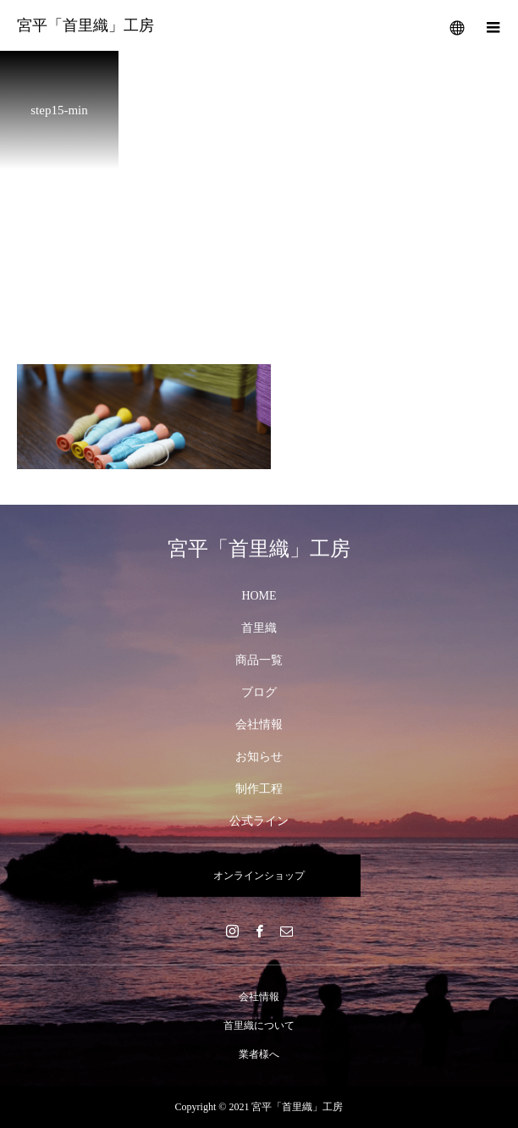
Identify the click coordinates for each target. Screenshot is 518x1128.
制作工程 (259, 788)
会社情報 (259, 724)
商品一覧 (259, 660)
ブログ (259, 692)
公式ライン (259, 821)
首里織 (259, 628)
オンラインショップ (259, 876)
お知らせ (259, 756)
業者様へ (259, 1054)
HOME (258, 595)
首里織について (259, 1025)
